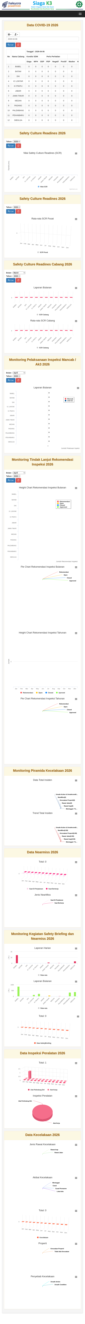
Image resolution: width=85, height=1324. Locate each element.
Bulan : (15, 272)
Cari (11, 45)
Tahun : (13, 141)
